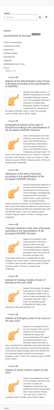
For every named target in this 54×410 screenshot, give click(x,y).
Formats (8, 61)
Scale (6, 68)
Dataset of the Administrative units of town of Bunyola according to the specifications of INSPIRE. (27, 84)
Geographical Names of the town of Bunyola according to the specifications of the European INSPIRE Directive (27, 127)
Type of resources (13, 42)
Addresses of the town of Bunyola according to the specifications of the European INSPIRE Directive (24, 176)
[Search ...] (20, 17)
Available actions (12, 46)
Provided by (9, 57)
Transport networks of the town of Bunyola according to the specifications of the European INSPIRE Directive (27, 231)
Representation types (14, 64)
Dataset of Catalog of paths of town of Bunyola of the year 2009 (25, 281)
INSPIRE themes (11, 53)
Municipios (9, 50)
